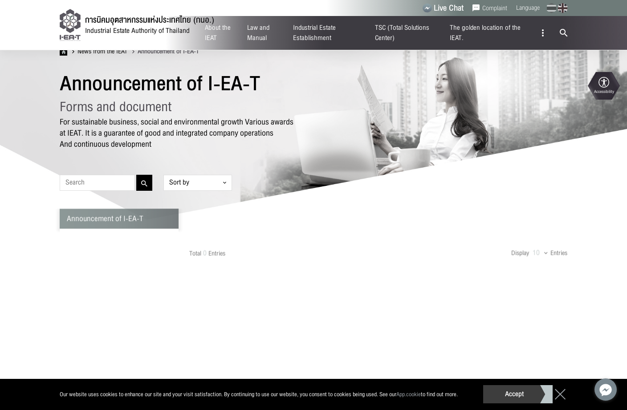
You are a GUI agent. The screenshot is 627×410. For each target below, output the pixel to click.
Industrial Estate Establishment (314, 33)
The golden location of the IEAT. (485, 33)
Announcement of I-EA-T (165, 51)
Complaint (489, 8)
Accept (514, 394)
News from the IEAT (99, 51)
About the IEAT (218, 33)
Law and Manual (258, 33)
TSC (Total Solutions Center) (402, 33)
